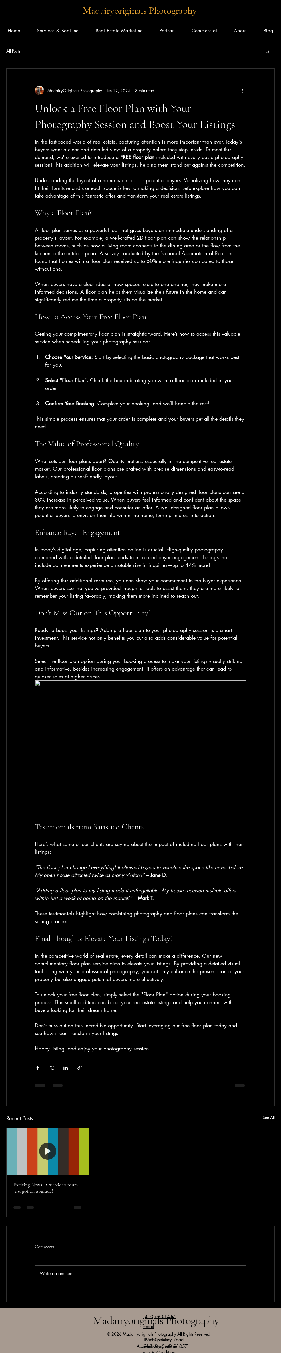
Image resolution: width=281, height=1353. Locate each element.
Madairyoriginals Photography (140, 11)
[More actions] (242, 90)
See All (269, 1117)
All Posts (13, 51)
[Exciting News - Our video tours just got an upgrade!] (48, 1151)
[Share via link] (79, 1067)
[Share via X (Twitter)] (51, 1067)
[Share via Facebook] (37, 1067)
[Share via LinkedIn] (65, 1067)
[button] (267, 51)
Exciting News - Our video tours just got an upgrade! (45, 1187)
